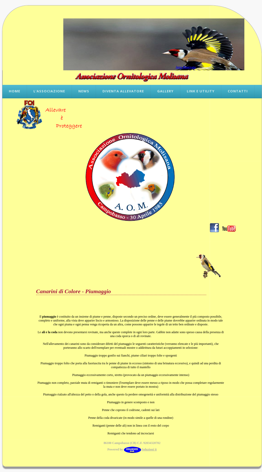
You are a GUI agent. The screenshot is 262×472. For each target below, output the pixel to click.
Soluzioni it (140, 449)
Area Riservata (186, 67)
